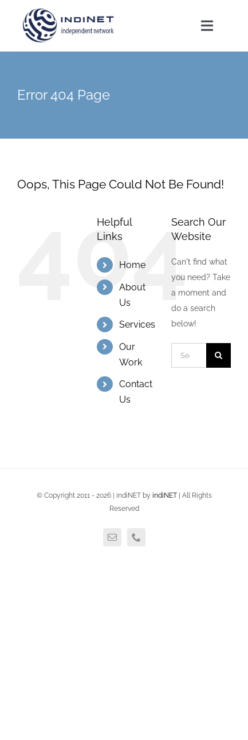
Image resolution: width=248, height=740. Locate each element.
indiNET (164, 495)
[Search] (218, 355)
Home (132, 264)
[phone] (136, 537)
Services (137, 324)
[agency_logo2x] (69, 12)
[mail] (112, 537)
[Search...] (188, 355)
